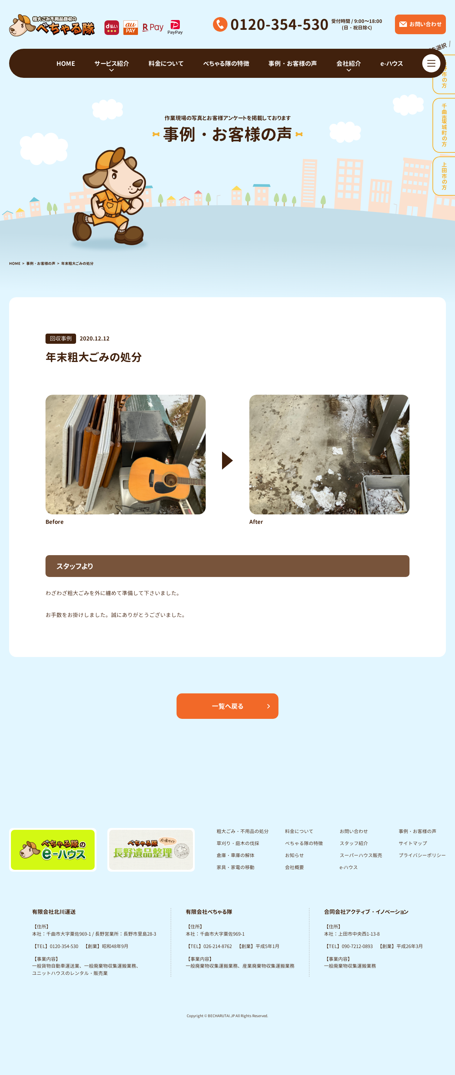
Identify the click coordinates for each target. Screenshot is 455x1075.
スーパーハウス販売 (361, 855)
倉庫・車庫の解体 (235, 855)
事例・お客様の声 (40, 263)
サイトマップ (413, 843)
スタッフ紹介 (354, 843)
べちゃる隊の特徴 (304, 843)
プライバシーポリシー (422, 855)
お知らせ (294, 855)
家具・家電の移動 (235, 867)
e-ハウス (349, 867)
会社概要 (294, 867)
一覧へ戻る (227, 706)
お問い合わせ (354, 831)
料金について (299, 831)
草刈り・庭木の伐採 (238, 843)
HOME (14, 263)
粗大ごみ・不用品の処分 (243, 831)
